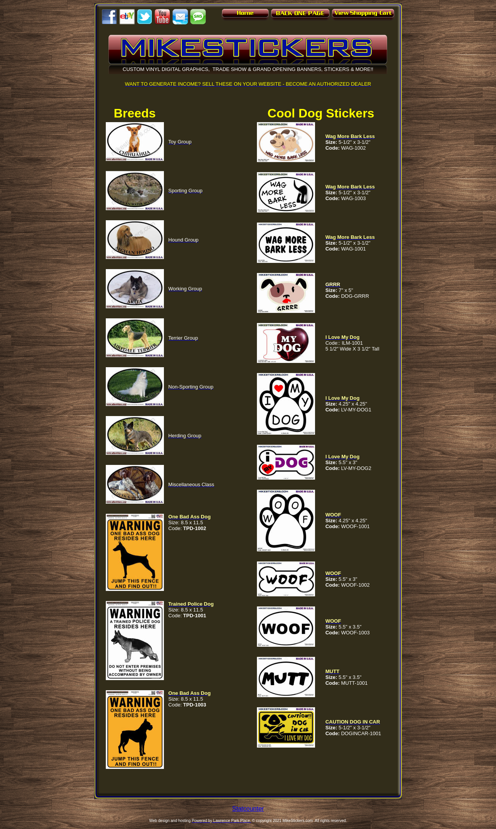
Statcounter (248, 808)
